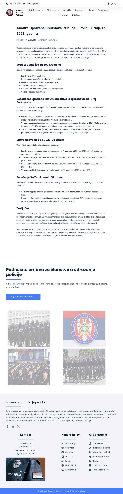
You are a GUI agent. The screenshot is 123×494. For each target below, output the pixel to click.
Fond (91, 10)
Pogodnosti (104, 10)
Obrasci (80, 10)
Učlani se (67, 10)
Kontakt (65, 15)
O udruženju (36, 10)
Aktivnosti (53, 10)
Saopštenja (52, 40)
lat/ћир (77, 15)
